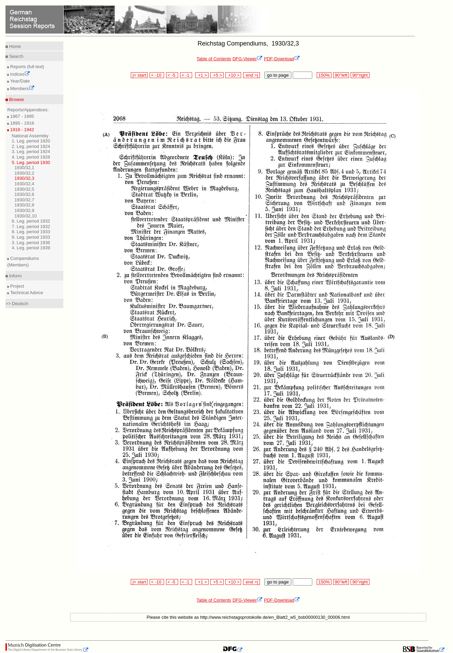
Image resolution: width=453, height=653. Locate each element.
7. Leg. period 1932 (31, 226)
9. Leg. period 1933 (31, 237)
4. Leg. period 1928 (31, 157)
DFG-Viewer (247, 58)
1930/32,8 (24, 205)
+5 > (217, 75)
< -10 (157, 75)
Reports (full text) (26, 66)
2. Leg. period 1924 (31, 146)
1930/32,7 (24, 199)
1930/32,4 (24, 183)
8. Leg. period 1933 (31, 231)
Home (14, 46)
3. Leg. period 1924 (31, 151)
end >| (251, 75)
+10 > (233, 75)
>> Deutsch (16, 303)
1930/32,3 (24, 178)
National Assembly (30, 135)
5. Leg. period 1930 (31, 162)
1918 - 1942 (21, 129)
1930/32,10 (25, 215)
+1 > (202, 75)
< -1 (186, 75)
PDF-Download (282, 58)
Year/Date (19, 81)
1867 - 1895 (21, 116)
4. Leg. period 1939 (31, 247)
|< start (139, 75)
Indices (19, 74)
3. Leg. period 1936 (31, 242)
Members (22, 88)
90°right (360, 75)
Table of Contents (214, 58)
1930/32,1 (24, 167)
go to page (278, 75)
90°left (341, 75)
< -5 (172, 75)
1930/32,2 (24, 173)
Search (15, 56)
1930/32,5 (24, 189)
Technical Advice (26, 292)
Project (16, 286)
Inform (15, 275)
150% (324, 75)
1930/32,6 (24, 194)
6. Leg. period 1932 (31, 221)
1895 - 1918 (21, 123)
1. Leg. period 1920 (31, 140)
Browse (16, 99)
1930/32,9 (24, 210)
